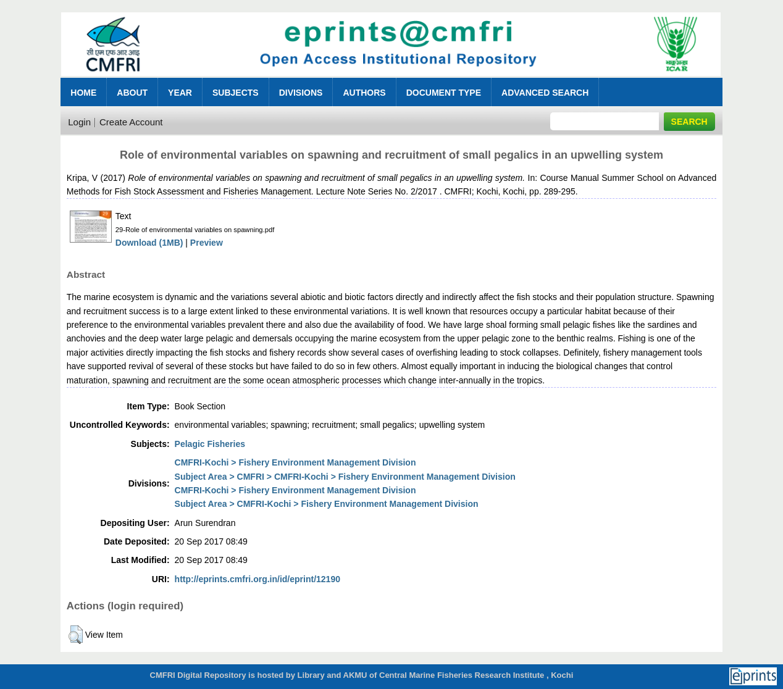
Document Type (443, 93)
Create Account (131, 122)
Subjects (235, 93)
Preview (206, 243)
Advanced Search (544, 93)
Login (79, 122)
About (132, 93)
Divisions (301, 93)
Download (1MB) (149, 243)
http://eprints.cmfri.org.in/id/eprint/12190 (257, 579)
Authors (364, 93)
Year (180, 93)
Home (83, 93)
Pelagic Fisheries (210, 444)
